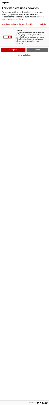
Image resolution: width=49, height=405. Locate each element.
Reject (37, 50)
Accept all (13, 50)
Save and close (24, 55)
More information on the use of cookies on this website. (24, 24)
